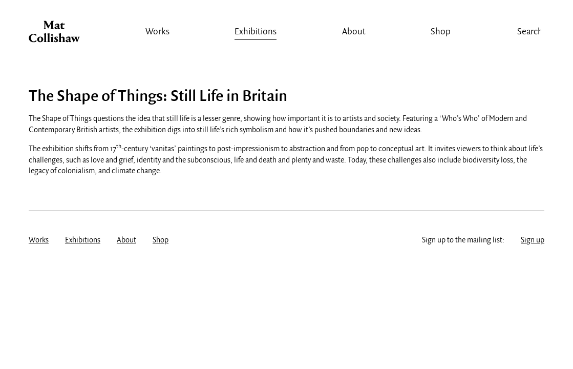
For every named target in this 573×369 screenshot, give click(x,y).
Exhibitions (256, 32)
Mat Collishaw (54, 34)
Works (157, 32)
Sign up (532, 240)
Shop (441, 32)
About (354, 32)
